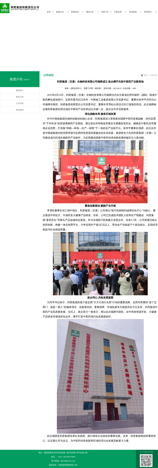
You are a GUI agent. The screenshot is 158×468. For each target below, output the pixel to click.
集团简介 (20, 90)
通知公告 (91, 12)
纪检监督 (119, 12)
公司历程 (20, 103)
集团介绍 (61, 12)
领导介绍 (20, 97)
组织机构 (20, 110)
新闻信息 (76, 12)
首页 (49, 12)
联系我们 (149, 12)
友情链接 (134, 12)
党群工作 (105, 12)
